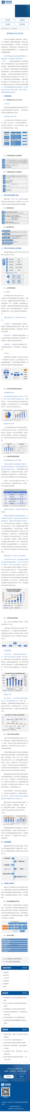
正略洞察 (22, 20)
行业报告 (7, 24)
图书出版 (22, 24)
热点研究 (7, 20)
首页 (8, 28)
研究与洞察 (14, 28)
